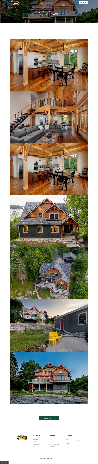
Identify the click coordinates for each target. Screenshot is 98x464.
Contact (74, 3)
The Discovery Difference (54, 3)
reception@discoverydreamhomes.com (73, 441)
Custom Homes (53, 446)
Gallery (51, 439)
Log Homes (52, 441)
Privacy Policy (56, 458)
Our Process (36, 444)
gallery (67, 3)
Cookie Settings (4, 462)
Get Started (83, 3)
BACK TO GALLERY (49, 418)
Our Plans (35, 439)
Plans (43, 3)
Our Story (35, 441)
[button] (35, 2)
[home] (15, 3)
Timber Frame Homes (54, 444)
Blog (34, 446)
